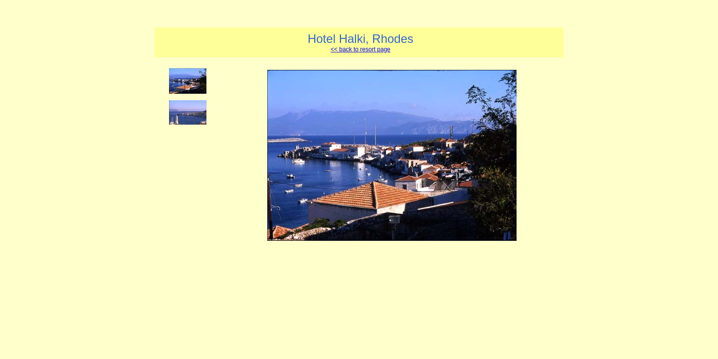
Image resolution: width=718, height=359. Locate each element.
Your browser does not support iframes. (191, 195)
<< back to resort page (360, 49)
